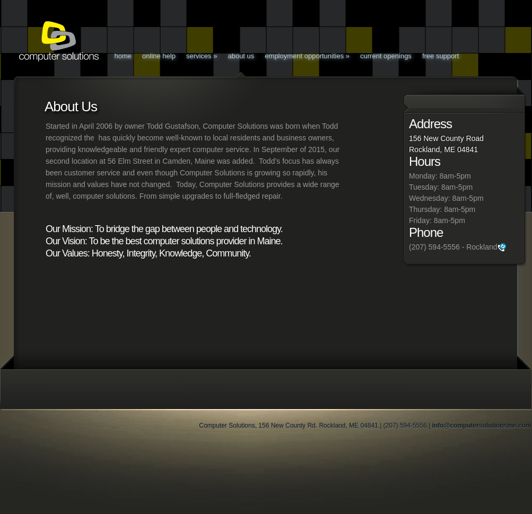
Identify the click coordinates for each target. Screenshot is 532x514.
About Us (241, 56)
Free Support (440, 56)
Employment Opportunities (307, 56)
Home (123, 56)
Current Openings (386, 56)
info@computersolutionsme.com (481, 425)
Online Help (159, 56)
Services (201, 56)
